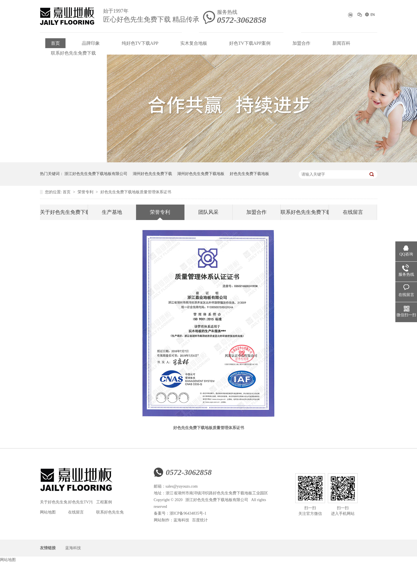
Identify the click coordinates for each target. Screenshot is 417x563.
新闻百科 (341, 43)
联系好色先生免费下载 (73, 53)
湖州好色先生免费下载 (152, 174)
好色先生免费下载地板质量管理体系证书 (135, 192)
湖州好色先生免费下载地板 (200, 174)
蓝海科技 (181, 520)
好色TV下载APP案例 (250, 43)
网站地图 (48, 512)
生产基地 (112, 212)
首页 (55, 43)
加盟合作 (301, 43)
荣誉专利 (86, 192)
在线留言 (353, 212)
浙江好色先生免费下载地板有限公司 (95, 174)
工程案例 (104, 502)
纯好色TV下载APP (140, 43)
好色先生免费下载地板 (249, 174)
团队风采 (208, 212)
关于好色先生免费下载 (64, 212)
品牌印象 (91, 43)
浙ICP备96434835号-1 (188, 513)
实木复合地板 (193, 43)
